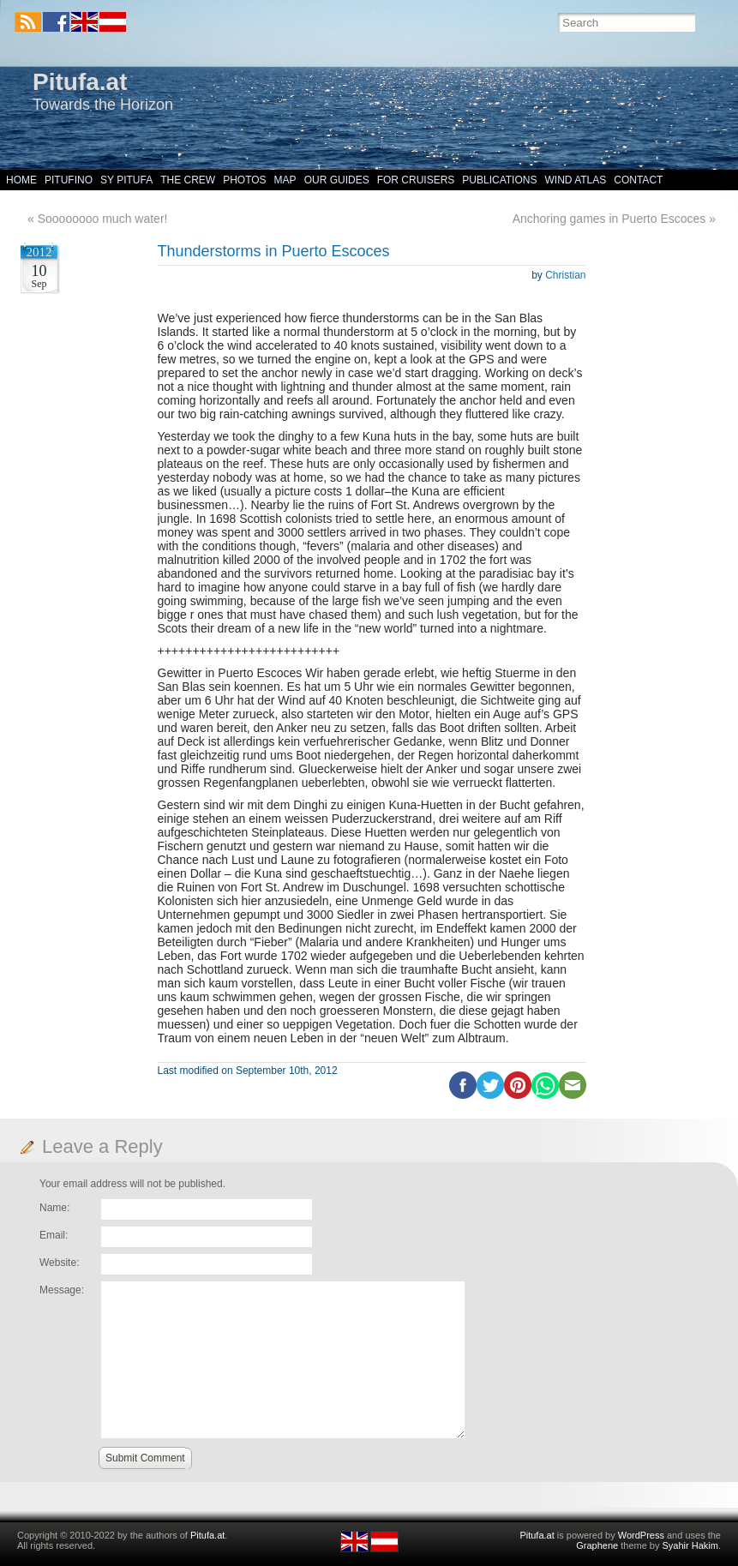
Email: (53, 1235)
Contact (638, 180)
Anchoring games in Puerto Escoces (609, 218)
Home (21, 180)
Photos (244, 180)
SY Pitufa (126, 180)
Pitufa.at (80, 82)
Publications (499, 180)
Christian (565, 275)
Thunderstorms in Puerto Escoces (274, 251)
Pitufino (69, 180)
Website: (59, 1263)
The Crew (187, 180)
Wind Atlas (575, 180)
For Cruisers (416, 180)
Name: (54, 1208)
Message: (61, 1290)
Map (285, 180)
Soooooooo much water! (103, 218)
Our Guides (336, 180)
